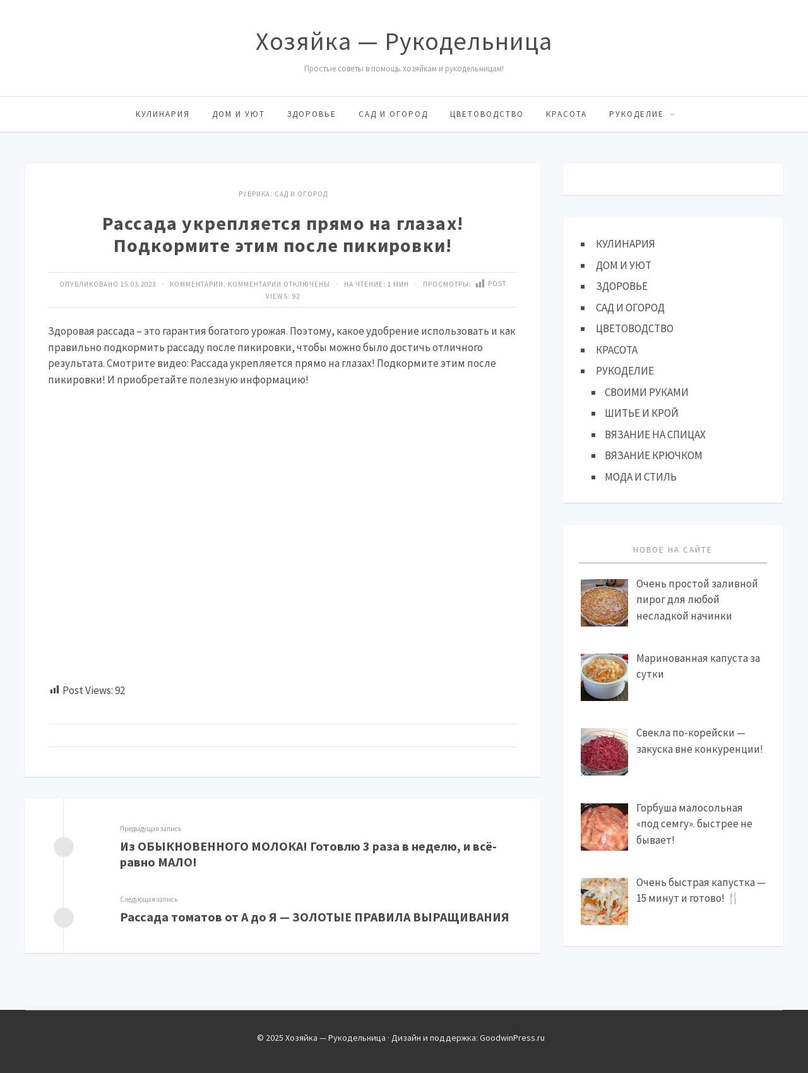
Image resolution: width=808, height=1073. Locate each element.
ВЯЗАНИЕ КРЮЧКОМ (654, 455)
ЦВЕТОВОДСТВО (487, 114)
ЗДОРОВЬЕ (311, 114)
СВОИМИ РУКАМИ (647, 392)
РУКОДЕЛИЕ (636, 114)
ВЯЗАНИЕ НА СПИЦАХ (655, 434)
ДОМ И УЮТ (238, 114)
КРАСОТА (566, 114)
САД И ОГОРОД (393, 114)
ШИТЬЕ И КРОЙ (642, 413)
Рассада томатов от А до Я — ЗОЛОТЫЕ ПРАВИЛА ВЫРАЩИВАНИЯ (314, 917)
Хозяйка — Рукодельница (404, 41)
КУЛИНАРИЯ (163, 114)
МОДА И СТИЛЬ (641, 477)
